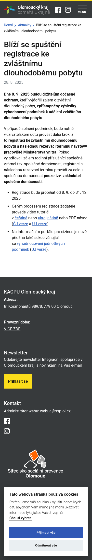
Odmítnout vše (46, 545)
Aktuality (24, 25)
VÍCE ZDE (12, 329)
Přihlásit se (18, 381)
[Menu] (82, 9)
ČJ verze (20, 224)
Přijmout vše (46, 532)
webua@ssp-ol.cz (55, 411)
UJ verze (39, 224)
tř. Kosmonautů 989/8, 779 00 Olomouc (38, 306)
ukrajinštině (48, 218)
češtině (21, 218)
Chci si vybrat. (20, 518)
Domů (8, 25)
